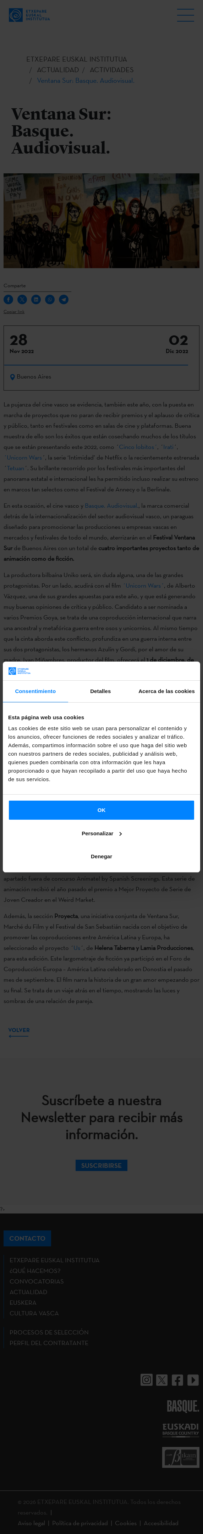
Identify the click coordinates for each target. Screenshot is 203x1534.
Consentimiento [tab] (35, 691)
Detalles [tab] (100, 691)
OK (102, 810)
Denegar (101, 856)
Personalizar (102, 833)
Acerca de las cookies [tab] (166, 691)
